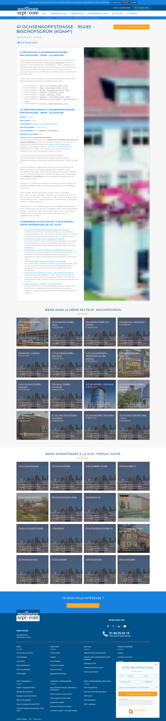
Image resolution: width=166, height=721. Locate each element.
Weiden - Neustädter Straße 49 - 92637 (55, 90)
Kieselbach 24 (93, 497)
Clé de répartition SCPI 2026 (60, 698)
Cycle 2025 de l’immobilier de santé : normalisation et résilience (49, 272)
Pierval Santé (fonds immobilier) (45, 124)
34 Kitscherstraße (61, 466)
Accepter (133, 2)
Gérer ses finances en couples (60, 706)
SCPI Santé (88, 696)
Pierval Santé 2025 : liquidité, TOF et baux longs (43, 284)
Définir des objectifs (23, 700)
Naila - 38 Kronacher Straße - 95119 (53, 88)
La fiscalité (20, 661)
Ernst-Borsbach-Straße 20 (99, 528)
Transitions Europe (57, 665)
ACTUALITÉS (117, 13)
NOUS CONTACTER (122, 8)
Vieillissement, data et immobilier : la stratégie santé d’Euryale (49, 250)
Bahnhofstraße (127, 559)
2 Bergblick (58, 528)
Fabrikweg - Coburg (28, 353)
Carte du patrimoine (91, 672)
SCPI (44, 13)
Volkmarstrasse (94, 559)
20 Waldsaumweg (27, 559)
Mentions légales (21, 719)
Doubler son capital (57, 702)
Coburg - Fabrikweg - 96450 (50, 94)
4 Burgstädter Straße (97, 466)
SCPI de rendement (23, 669)
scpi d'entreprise (47, 169)
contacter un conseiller (83, 605)
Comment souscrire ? (125, 657)
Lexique (120, 661)
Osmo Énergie (55, 661)
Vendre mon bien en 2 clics (93, 667)
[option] (117, 174)
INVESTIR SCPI (77, 13)
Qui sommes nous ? (23, 665)
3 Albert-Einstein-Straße (30, 528)
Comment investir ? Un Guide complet (63, 710)
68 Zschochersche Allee (64, 497)
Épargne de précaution (24, 692)
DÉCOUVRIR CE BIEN (32, 342)
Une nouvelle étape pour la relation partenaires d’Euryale (47, 230)
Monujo (120, 653)
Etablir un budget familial (25, 687)
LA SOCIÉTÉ (132, 13)
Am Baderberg (127, 497)
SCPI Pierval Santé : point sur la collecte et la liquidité (45, 261)
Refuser (125, 2)
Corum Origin (55, 653)
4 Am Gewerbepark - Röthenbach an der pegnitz (97, 356)
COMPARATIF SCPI (58, 13)
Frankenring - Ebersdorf (131, 322)
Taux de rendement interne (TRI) (27, 704)
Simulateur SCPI (90, 663)
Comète (53, 657)
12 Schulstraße (59, 559)
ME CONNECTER (141, 8)
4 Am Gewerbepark (28, 466)
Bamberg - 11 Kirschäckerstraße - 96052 (55, 97)
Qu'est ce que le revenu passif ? (61, 694)
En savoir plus (116, 2)
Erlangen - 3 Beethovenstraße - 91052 (54, 103)
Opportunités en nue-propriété (95, 653)
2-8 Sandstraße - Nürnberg (100, 384)
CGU (30, 719)
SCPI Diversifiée (89, 700)
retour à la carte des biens (131, 27)
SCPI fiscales (21, 673)
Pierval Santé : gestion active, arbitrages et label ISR (45, 239)
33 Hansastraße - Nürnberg (100, 415)
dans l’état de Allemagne (54, 62)
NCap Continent (56, 669)
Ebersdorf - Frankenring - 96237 (52, 92)
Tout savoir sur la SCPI (24, 653)
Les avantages (21, 657)
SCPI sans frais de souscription (95, 692)
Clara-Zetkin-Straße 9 (29, 497)
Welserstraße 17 (127, 466)
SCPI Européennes (90, 687)
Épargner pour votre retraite (26, 696)
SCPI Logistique (90, 704)
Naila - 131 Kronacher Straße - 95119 (54, 85)
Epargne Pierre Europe (58, 673)
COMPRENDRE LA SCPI (97, 13)
